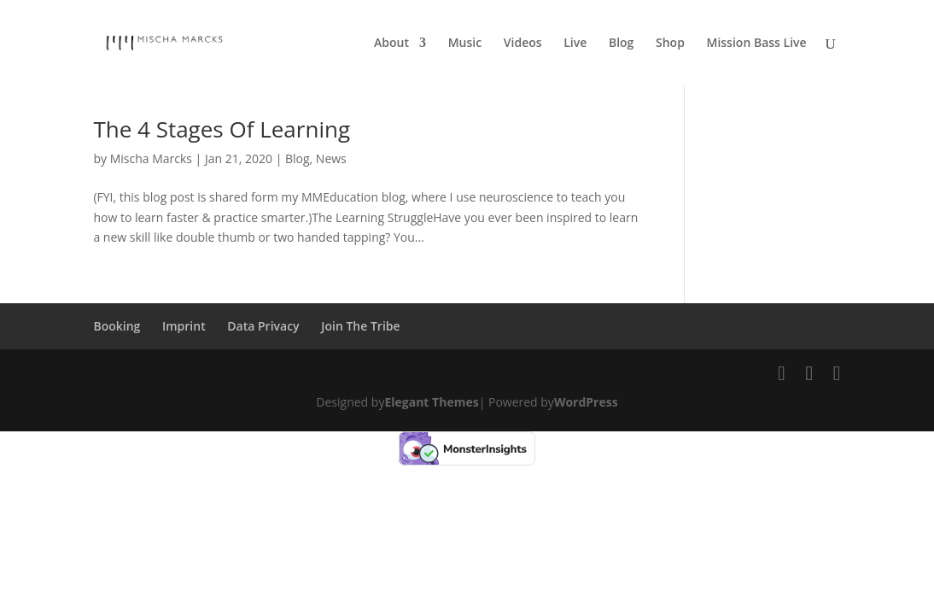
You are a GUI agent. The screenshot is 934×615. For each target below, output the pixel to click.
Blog (621, 43)
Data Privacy (263, 326)
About (391, 43)
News (331, 158)
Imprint (184, 326)
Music (465, 43)
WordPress (586, 402)
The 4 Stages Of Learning (221, 129)
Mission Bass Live (757, 43)
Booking (116, 326)
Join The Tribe (360, 326)
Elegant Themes (431, 402)
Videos (523, 43)
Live (575, 43)
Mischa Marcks (151, 158)
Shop (670, 43)
